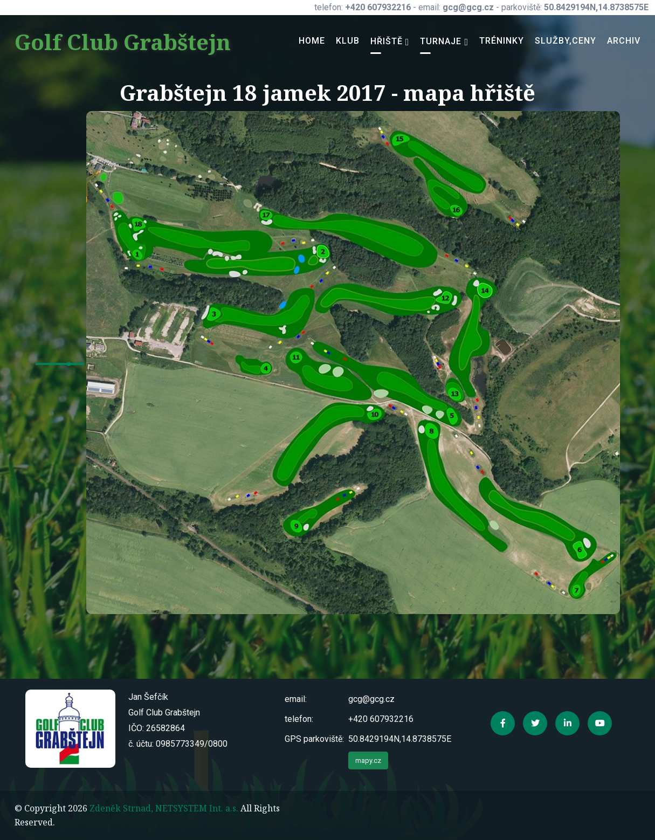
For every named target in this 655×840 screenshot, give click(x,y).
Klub (348, 41)
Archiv (623, 41)
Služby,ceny (565, 41)
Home (312, 41)
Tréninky (501, 41)
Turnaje (440, 41)
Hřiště (386, 41)
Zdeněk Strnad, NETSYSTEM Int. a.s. (163, 808)
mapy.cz (368, 760)
